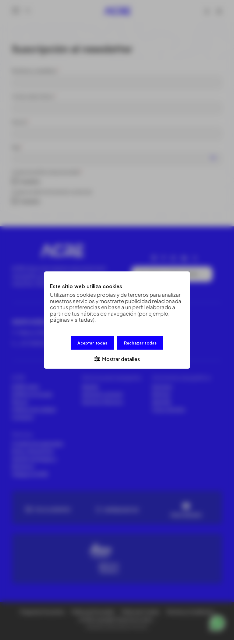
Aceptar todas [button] (92, 342)
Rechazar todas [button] (140, 342)
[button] (117, 358)
